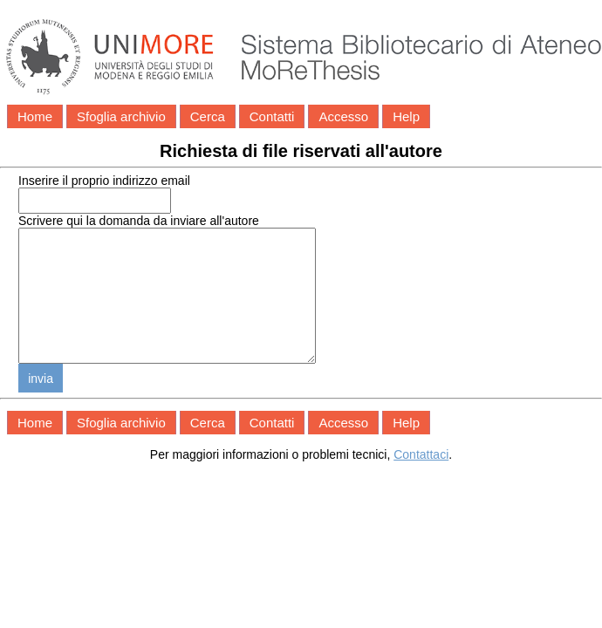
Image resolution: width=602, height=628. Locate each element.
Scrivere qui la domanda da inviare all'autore (138, 221)
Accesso (343, 116)
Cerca (207, 116)
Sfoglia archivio (121, 116)
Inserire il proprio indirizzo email (104, 181)
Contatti (272, 116)
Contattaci (420, 481)
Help (406, 116)
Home (34, 116)
